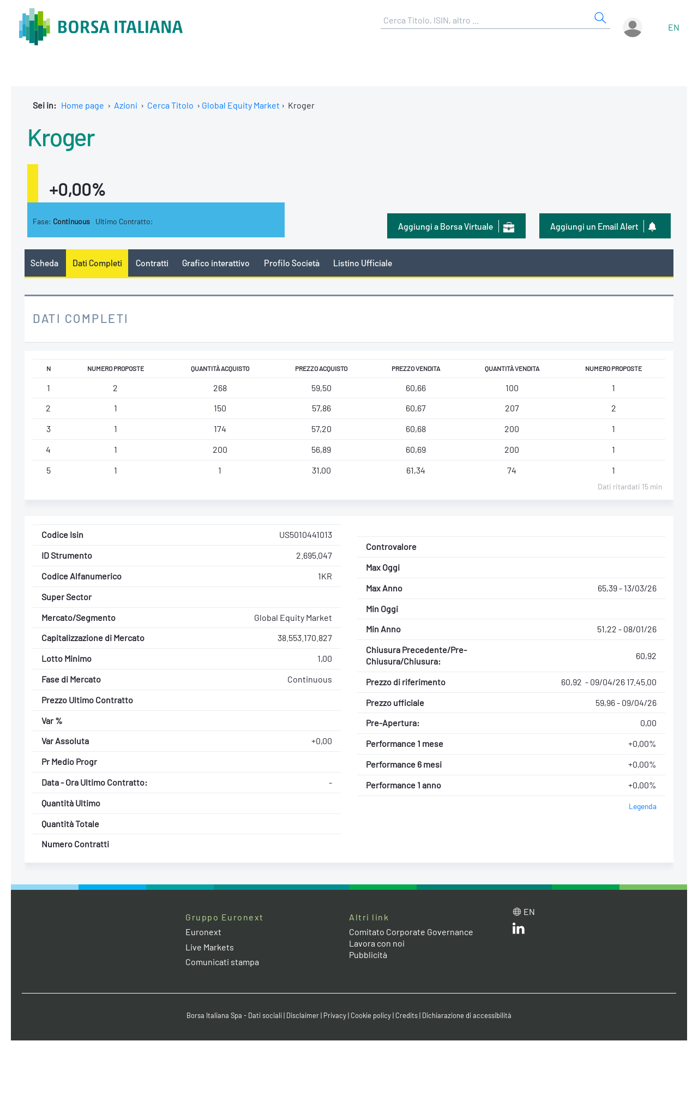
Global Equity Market (241, 105)
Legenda (643, 806)
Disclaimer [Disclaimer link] (302, 1015)
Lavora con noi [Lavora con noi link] (377, 943)
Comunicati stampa (222, 961)
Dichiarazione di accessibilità (467, 1015)
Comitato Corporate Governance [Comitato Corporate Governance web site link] (411, 931)
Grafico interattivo (216, 263)
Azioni (125, 105)
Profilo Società (292, 263)
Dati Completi (97, 263)
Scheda (44, 263)
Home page (82, 105)
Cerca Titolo (170, 105)
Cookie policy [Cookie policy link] (371, 1015)
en (673, 27)
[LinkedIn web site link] (519, 930)
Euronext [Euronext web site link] (203, 931)
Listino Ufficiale (362, 263)
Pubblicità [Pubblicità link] (368, 954)
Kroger (60, 136)
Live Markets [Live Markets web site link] (209, 947)
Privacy (334, 1015)
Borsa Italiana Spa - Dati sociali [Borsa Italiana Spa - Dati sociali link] (234, 1015)
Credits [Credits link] (406, 1015)
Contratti (152, 263)
